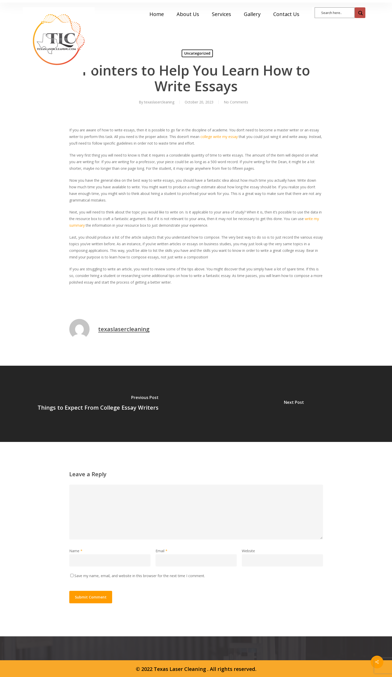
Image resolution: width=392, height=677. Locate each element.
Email (161, 550)
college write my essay (219, 136)
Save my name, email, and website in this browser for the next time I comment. (139, 575)
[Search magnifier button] (360, 12)
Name (75, 550)
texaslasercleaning (159, 102)
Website (248, 550)
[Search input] (337, 12)
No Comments (236, 102)
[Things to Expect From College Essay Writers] (98, 404)
